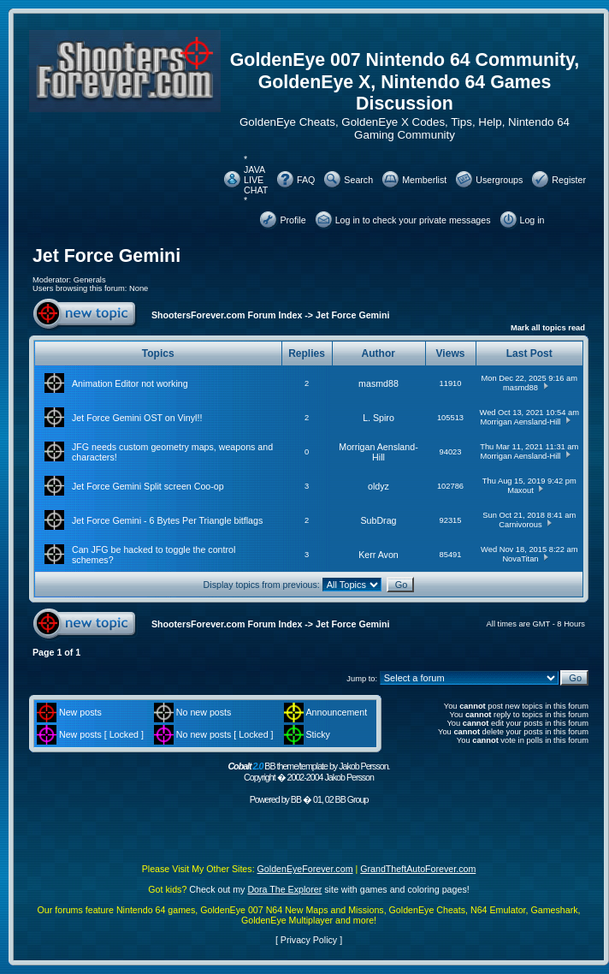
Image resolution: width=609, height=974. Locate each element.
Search (358, 180)
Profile (292, 220)
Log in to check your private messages (413, 220)
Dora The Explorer (284, 889)
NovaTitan (520, 559)
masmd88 (378, 383)
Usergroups (499, 180)
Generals (90, 280)
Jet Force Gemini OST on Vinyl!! (137, 418)
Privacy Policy (309, 940)
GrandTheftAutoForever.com (418, 869)
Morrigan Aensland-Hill (521, 422)
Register (569, 180)
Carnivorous (520, 524)
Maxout (520, 490)
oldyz (378, 486)
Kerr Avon (378, 554)
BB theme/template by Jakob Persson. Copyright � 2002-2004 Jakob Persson (308, 771)
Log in (532, 220)
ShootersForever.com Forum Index (226, 315)
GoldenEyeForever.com (305, 869)
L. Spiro (378, 418)
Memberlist (424, 180)
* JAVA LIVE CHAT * (256, 179)
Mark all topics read (548, 328)
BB (296, 799)
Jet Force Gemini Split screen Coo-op (148, 486)
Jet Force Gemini (106, 256)
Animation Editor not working (130, 383)
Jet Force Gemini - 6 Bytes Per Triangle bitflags (167, 520)
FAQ (306, 180)
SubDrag (378, 520)
